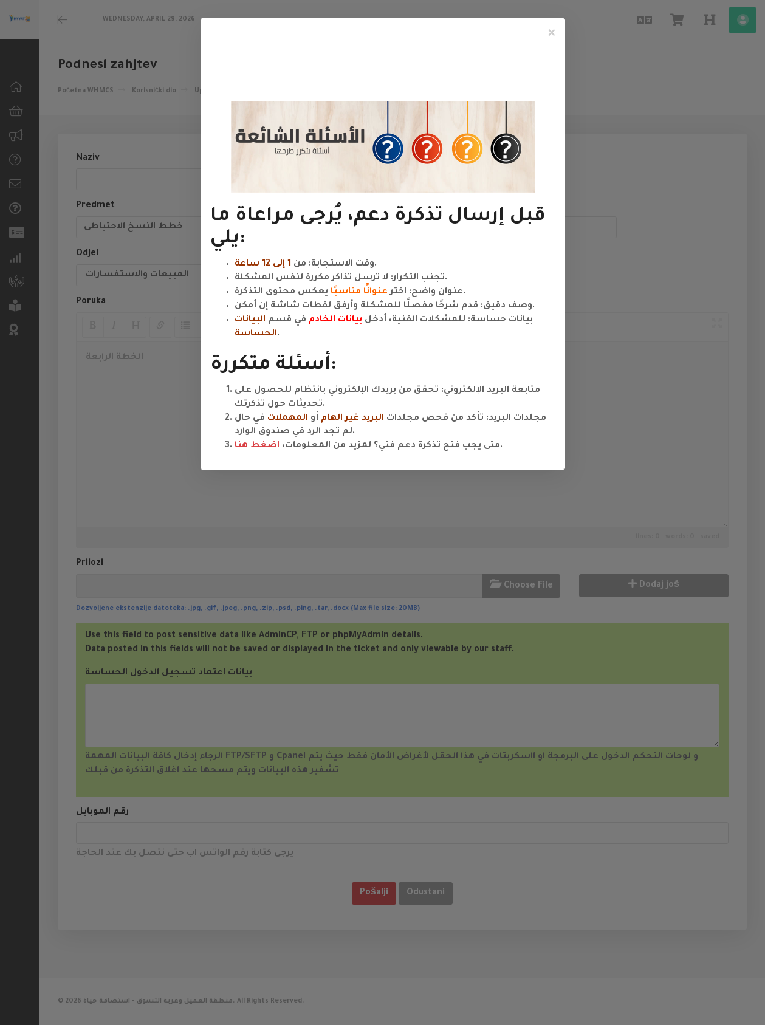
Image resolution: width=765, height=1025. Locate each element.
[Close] (551, 34)
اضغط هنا (257, 446)
